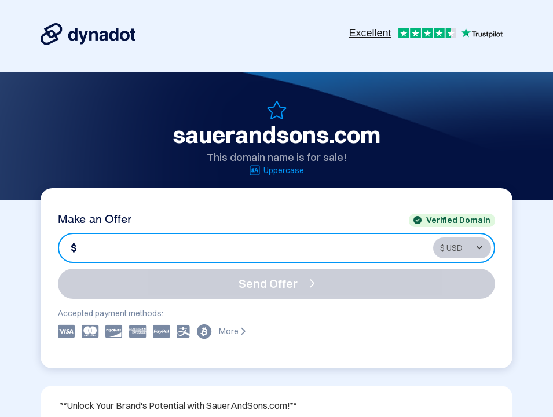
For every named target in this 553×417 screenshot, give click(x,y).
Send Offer (277, 283)
